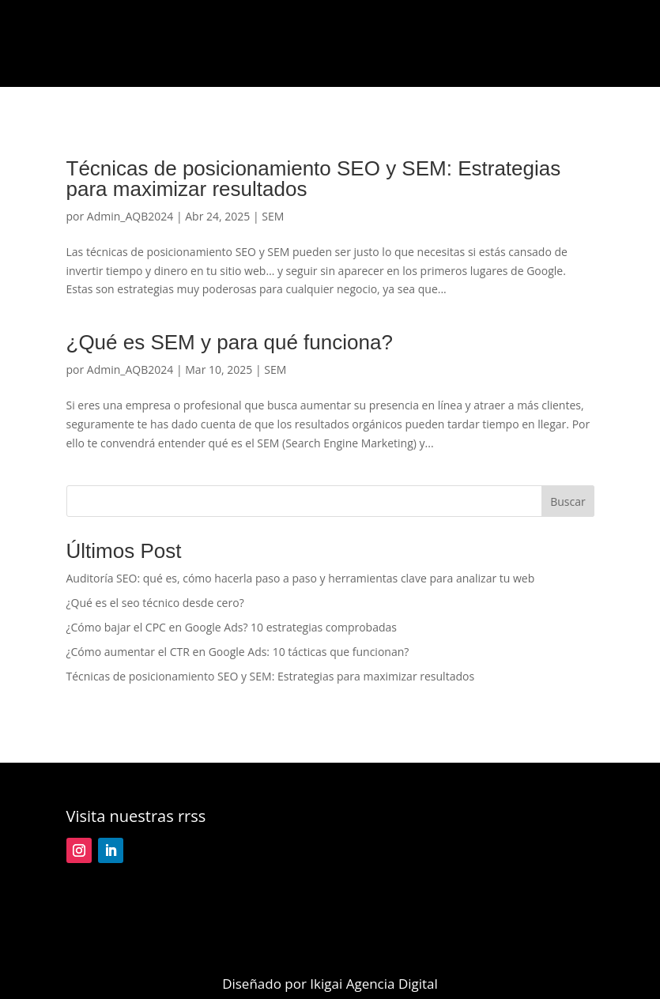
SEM (273, 216)
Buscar (568, 501)
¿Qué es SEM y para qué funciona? (229, 342)
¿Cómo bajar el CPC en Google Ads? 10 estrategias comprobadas (231, 627)
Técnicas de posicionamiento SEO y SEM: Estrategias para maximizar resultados (313, 178)
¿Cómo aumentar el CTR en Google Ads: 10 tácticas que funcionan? (237, 651)
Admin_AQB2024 (130, 216)
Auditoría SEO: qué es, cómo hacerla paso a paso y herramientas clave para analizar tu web (300, 578)
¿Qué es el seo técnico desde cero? (155, 602)
